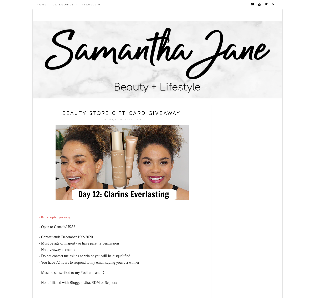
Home (42, 4)
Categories (65, 4)
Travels (91, 4)
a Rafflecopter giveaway (54, 217)
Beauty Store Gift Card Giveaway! (122, 113)
